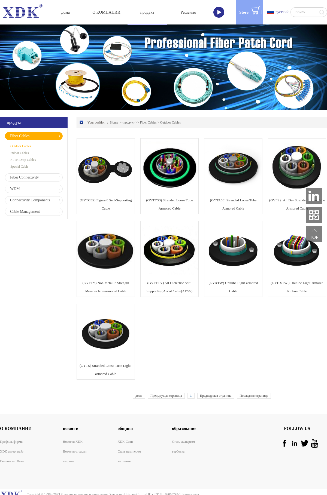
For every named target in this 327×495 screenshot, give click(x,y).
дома (138, 381)
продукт (129, 108)
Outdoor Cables (170, 108)
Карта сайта (190, 480)
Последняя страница (254, 381)
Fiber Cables (148, 108)
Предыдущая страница (166, 381)
